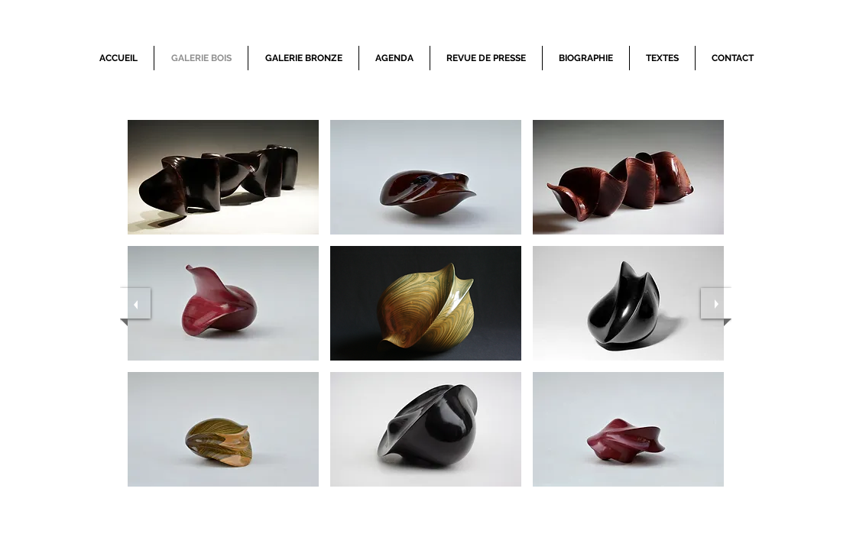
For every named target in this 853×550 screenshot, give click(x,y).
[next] (716, 303)
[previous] (135, 303)
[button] (223, 177)
